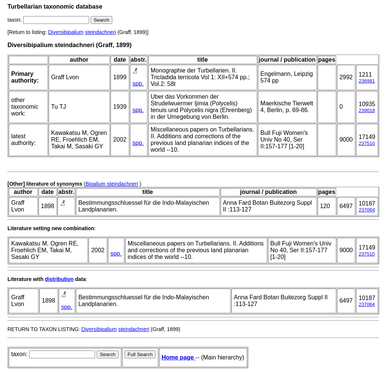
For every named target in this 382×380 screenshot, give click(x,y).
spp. (138, 83)
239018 (366, 110)
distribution (59, 279)
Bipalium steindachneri (111, 184)
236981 (366, 81)
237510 (366, 143)
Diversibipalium (66, 32)
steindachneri (100, 32)
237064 (366, 210)
